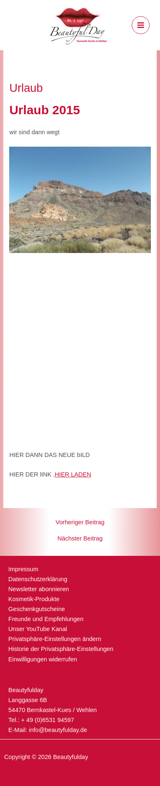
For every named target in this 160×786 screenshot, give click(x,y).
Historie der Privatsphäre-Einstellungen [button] (60, 649)
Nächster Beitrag (80, 538)
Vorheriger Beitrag (80, 522)
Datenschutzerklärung (37, 579)
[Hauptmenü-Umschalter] (141, 25)
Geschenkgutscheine (36, 609)
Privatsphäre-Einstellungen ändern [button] (54, 639)
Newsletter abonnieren (38, 589)
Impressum (23, 569)
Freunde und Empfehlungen (46, 619)
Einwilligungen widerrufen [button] (42, 659)
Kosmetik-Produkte (33, 599)
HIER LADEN (73, 474)
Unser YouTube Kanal (37, 629)
